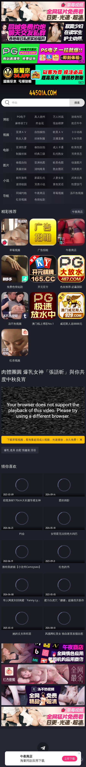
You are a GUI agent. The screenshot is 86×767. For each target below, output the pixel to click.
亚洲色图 (39, 162)
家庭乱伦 (39, 177)
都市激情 (21, 177)
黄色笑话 (58, 184)
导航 (6, 196)
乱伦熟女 (58, 153)
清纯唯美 (39, 169)
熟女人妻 (21, 138)
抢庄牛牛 (76, 123)
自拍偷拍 (39, 132)
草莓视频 (58, 193)
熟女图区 (58, 169)
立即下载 (69, 758)
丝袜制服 (39, 138)
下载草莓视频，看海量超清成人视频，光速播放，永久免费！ (45, 439)
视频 (6, 135)
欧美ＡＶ (58, 132)
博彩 (6, 119)
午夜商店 (39, 193)
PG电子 (21, 116)
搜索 (77, 102)
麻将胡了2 (21, 123)
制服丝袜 (21, 153)
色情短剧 (39, 199)
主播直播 (58, 138)
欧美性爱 (76, 147)
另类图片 (76, 169)
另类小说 (39, 184)
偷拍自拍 (39, 147)
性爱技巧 (76, 184)
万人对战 (58, 116)
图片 (6, 165)
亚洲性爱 (21, 147)
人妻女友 (58, 177)
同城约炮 (21, 193)
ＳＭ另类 (76, 138)
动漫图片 (76, 162)
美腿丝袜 (21, 169)
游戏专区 (76, 116)
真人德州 (39, 116)
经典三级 (39, 153)
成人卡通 (58, 147)
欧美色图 (58, 162)
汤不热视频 (76, 193)
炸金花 (40, 123)
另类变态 (76, 153)
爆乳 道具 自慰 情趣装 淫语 (20, 450)
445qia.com (43, 93)
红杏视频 (21, 199)
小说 (6, 180)
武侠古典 (76, 177)
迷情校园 (21, 184)
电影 (6, 150)
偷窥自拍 (21, 162)
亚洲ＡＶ (21, 132)
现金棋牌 (58, 123)
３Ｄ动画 (76, 132)
